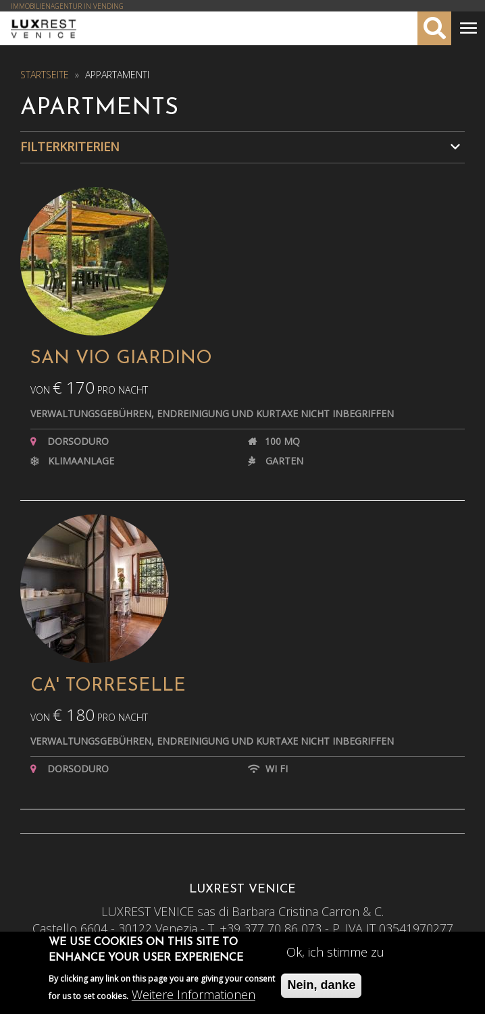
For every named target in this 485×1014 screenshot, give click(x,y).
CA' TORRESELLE (108, 686)
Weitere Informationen (193, 998)
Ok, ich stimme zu (335, 956)
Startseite (44, 74)
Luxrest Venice (43, 28)
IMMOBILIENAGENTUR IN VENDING (67, 6)
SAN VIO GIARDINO (121, 359)
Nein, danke (321, 988)
